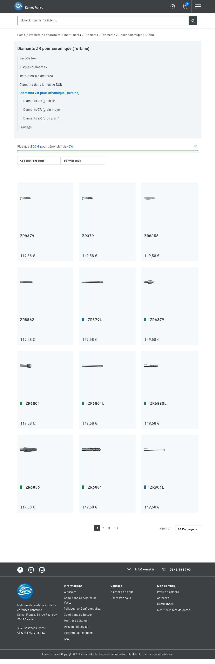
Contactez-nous (121, 597)
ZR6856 (33, 487)
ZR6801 (33, 403)
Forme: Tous (72, 160)
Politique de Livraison (78, 632)
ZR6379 (157, 320)
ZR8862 (27, 320)
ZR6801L (96, 403)
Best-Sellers (28, 58)
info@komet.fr (144, 569)
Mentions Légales (75, 620)
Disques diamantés (33, 67)
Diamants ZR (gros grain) (41, 118)
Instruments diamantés (36, 76)
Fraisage (25, 127)
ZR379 (88, 236)
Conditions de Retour (78, 614)
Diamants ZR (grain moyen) (43, 109)
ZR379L (95, 320)
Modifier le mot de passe (173, 610)
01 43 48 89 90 (180, 569)
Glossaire (70, 591)
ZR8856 (151, 236)
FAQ (66, 638)
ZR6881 (95, 487)
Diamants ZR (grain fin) (40, 101)
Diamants (91, 34)
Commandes (165, 604)
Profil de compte (168, 591)
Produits (34, 34)
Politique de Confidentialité (82, 608)
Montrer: (165, 528)
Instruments (72, 34)
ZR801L (157, 487)
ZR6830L (158, 403)
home (21, 34)
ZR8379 (27, 236)
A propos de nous (122, 591)
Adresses (163, 597)
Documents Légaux (76, 626)
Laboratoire (52, 34)
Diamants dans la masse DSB (40, 85)
